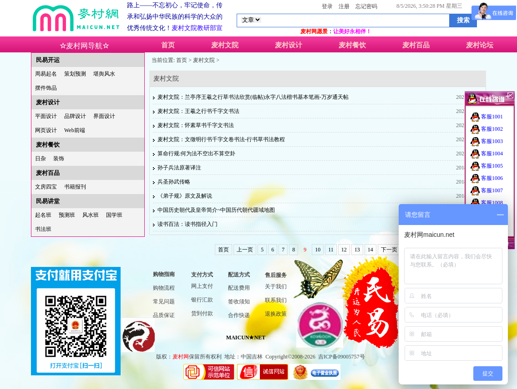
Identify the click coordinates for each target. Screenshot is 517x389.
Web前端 (74, 130)
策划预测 (75, 74)
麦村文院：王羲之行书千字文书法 (198, 111)
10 (317, 249)
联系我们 (276, 300)
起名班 (43, 215)
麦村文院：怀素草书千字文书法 (195, 125)
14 (370, 249)
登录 (327, 6)
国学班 (114, 215)
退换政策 (276, 314)
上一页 (245, 249)
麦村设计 (288, 45)
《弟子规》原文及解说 (184, 196)
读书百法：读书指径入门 (187, 224)
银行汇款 (202, 300)
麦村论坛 (479, 45)
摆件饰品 (46, 88)
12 (344, 249)
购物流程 (164, 288)
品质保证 (164, 315)
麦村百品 (416, 45)
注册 (344, 6)
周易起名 (46, 74)
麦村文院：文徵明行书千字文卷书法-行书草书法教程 (221, 139)
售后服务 (276, 275)
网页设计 (46, 130)
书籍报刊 (75, 187)
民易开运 (48, 59)
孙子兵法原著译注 (179, 167)
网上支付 (202, 286)
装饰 (58, 158)
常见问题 (164, 301)
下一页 (389, 249)
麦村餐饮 (352, 45)
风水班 (90, 215)
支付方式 (202, 274)
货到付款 (202, 313)
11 (331, 249)
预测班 (67, 215)
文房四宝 (46, 187)
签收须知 (239, 301)
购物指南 (164, 274)
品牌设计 (75, 116)
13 (357, 249)
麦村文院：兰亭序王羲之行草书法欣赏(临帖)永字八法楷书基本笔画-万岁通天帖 (253, 97)
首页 (168, 45)
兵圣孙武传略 (173, 182)
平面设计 (46, 116)
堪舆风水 (104, 74)
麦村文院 (224, 45)
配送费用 (239, 288)
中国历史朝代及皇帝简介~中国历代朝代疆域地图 (216, 210)
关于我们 (276, 286)
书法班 (43, 229)
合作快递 (239, 315)
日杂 (40, 158)
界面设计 (104, 116)
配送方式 (239, 274)
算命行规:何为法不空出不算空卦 (196, 153)
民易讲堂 (48, 201)
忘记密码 (366, 6)
